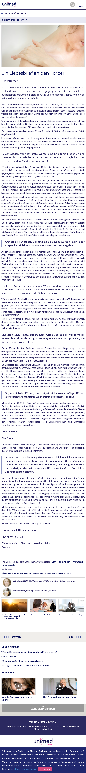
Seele (68, 573)
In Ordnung (44, 769)
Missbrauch (6, 573)
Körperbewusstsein (22, 573)
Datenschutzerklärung (25, 769)
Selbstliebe (38, 573)
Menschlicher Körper (54, 573)
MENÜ (81, 4)
